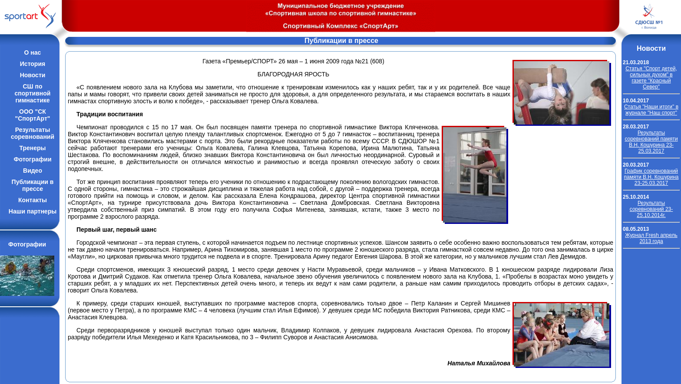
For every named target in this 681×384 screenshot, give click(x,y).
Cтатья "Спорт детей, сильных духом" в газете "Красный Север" (651, 78)
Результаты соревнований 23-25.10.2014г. (651, 209)
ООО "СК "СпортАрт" (32, 115)
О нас (32, 52)
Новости (33, 75)
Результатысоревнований (32, 133)
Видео (32, 170)
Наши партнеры (32, 211)
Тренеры (32, 147)
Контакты (32, 200)
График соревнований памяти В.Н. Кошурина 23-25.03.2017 (651, 177)
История (32, 63)
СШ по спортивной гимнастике (33, 93)
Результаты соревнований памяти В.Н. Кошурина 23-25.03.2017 (651, 142)
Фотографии (32, 159)
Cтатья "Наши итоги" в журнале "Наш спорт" (651, 110)
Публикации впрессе (33, 185)
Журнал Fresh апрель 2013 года (651, 238)
